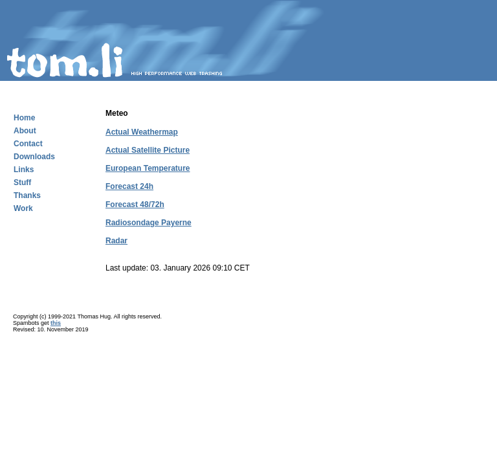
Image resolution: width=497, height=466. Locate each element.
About (25, 130)
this (55, 323)
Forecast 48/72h (134, 204)
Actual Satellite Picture (147, 150)
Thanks (27, 195)
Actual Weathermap (141, 132)
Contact (28, 143)
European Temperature (147, 168)
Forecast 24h (129, 186)
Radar (116, 240)
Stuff (22, 182)
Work (23, 208)
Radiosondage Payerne (148, 222)
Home (24, 117)
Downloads (34, 156)
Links (24, 169)
